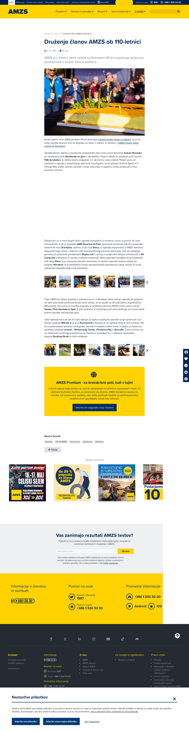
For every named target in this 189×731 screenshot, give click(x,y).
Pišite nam (87, 678)
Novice (58, 34)
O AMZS (48, 34)
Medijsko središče (126, 665)
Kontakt (12, 660)
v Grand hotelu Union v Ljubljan (114, 139)
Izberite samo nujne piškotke (61, 721)
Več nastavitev (92, 721)
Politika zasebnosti (162, 668)
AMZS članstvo (89, 668)
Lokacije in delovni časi (93, 675)
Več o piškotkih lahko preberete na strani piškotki (114, 711)
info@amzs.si (14, 674)
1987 (59, 677)
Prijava (125, 556)
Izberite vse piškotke (26, 721)
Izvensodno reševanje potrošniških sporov (164, 687)
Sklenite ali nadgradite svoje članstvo (94, 410)
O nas (83, 660)
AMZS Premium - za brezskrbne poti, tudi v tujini (94, 385)
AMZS (85, 665)
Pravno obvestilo (161, 682)
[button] (178, 11)
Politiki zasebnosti (110, 568)
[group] (50, 282)
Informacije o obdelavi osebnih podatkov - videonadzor (164, 675)
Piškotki (157, 665)
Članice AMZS (89, 672)
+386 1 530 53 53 (62, 682)
